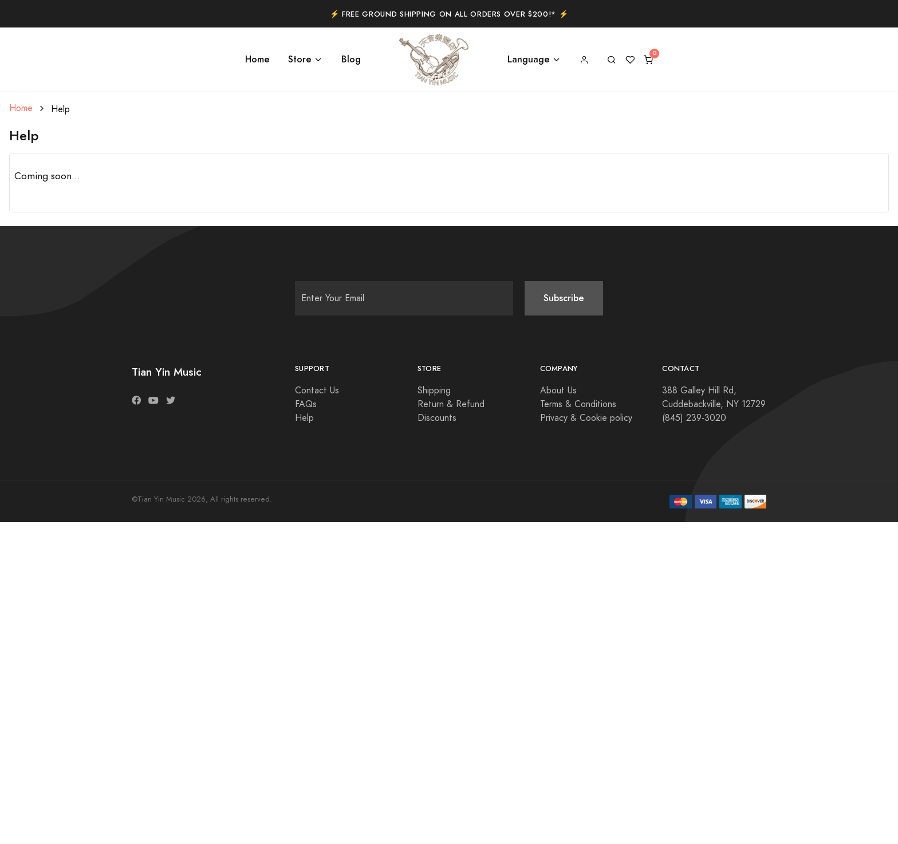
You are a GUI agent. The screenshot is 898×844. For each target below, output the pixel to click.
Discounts (437, 418)
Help (304, 418)
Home (257, 59)
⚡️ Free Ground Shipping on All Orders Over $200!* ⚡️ (449, 14)
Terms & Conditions (578, 404)
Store (300, 59)
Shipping (434, 390)
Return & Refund (451, 404)
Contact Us (317, 390)
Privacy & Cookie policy (586, 418)
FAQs (306, 404)
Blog (351, 59)
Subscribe (563, 298)
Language (528, 59)
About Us (558, 390)
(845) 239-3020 (694, 418)
